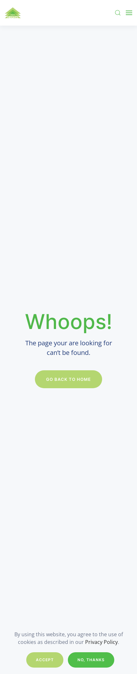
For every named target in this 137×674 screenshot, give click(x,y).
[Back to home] (13, 13)
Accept (45, 659)
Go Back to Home (68, 379)
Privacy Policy (101, 642)
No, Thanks (91, 659)
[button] (118, 13)
